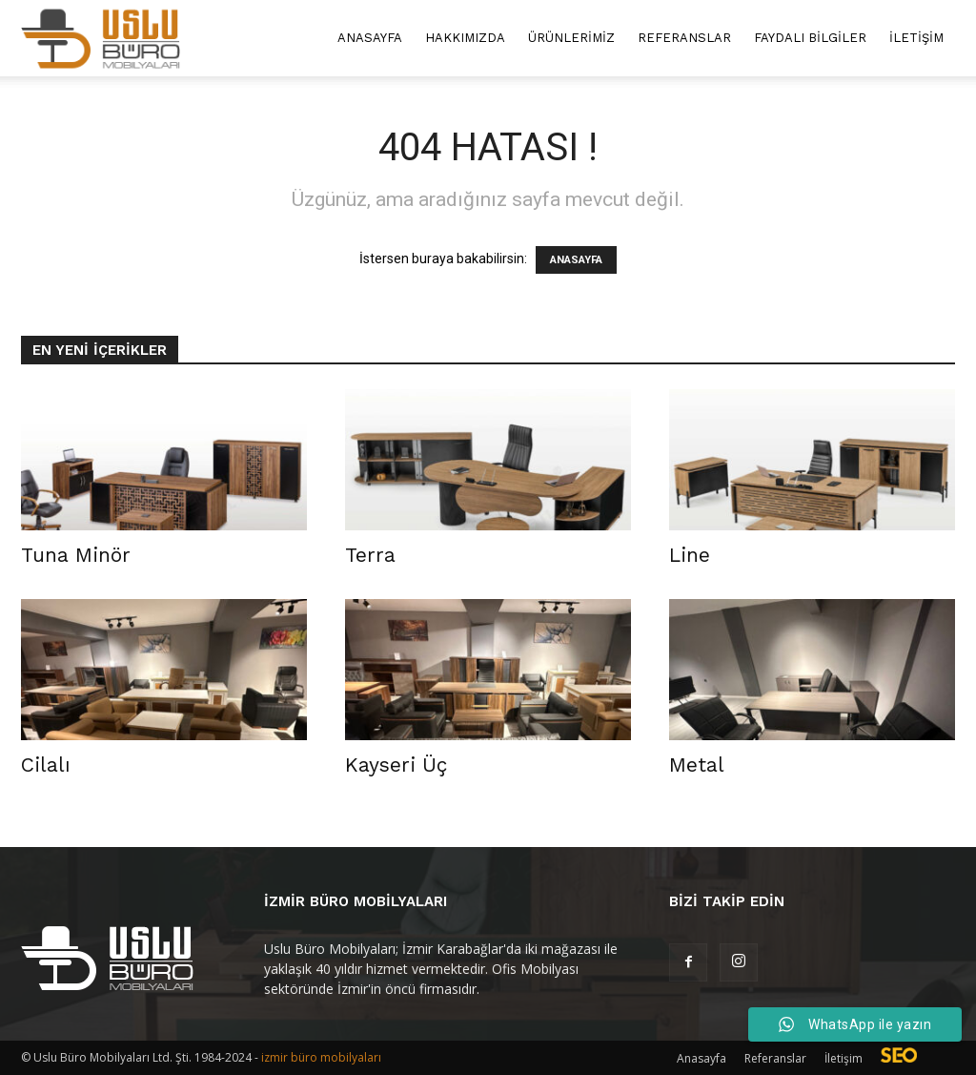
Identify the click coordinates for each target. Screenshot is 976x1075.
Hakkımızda (465, 38)
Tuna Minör (76, 555)
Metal (696, 764)
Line (689, 555)
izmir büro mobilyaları (321, 1057)
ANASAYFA (576, 260)
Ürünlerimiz (571, 38)
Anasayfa (369, 38)
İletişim (916, 38)
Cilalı (46, 764)
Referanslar (684, 38)
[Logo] (100, 38)
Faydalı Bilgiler (810, 38)
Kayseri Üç (396, 764)
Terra (370, 555)
